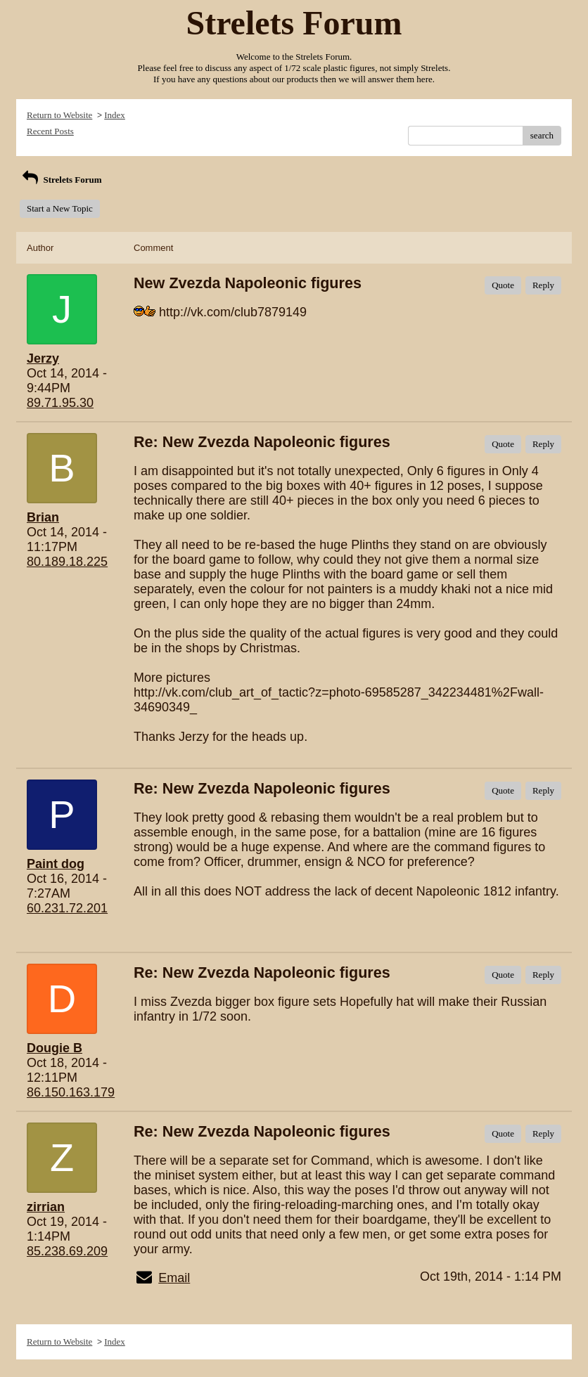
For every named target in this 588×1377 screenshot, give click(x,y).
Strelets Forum (61, 179)
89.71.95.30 (60, 403)
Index (114, 115)
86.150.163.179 (71, 1092)
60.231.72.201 (67, 908)
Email (174, 1278)
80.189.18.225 (67, 562)
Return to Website (59, 115)
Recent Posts (50, 131)
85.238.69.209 (67, 1251)
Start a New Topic (60, 208)
